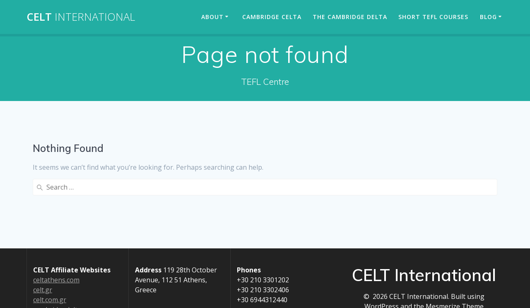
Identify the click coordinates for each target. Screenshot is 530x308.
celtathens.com (56, 279)
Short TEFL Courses (433, 17)
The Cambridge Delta (350, 17)
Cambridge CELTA (271, 17)
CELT (80, 17)
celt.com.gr (49, 299)
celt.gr (42, 289)
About (212, 17)
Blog (488, 17)
